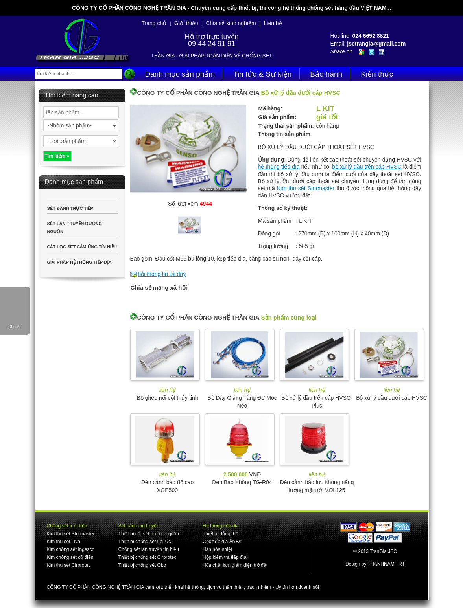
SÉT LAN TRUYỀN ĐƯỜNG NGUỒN (74, 227)
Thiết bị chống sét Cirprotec (147, 557)
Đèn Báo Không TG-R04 (242, 482)
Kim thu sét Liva (63, 541)
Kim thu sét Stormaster (71, 533)
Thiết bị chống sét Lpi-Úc (144, 541)
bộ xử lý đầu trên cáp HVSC (366, 166)
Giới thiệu (186, 23)
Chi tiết (14, 327)
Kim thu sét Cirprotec (69, 565)
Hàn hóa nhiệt (217, 549)
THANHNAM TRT (386, 564)
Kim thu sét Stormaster (305, 188)
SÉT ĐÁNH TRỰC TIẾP (70, 208)
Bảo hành (326, 74)
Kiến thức (377, 74)
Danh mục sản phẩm (180, 74)
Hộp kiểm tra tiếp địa (224, 557)
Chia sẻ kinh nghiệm (231, 23)
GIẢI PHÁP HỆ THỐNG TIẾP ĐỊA (79, 262)
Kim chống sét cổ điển (70, 557)
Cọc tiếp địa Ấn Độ (222, 541)
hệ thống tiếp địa (279, 166)
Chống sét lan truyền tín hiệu (148, 549)
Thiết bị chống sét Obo (142, 565)
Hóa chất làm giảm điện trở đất (235, 565)
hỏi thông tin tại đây (162, 274)
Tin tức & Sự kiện (262, 74)
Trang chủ (154, 23)
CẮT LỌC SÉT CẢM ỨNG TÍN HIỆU (82, 246)
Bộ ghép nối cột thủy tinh (167, 398)
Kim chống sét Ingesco (71, 549)
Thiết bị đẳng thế (220, 533)
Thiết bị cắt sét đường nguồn (148, 533)
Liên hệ (273, 23)
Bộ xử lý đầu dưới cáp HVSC (391, 398)
